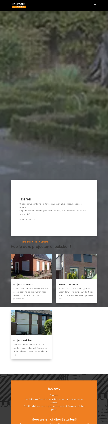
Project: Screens (23, 284)
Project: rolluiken (23, 340)
